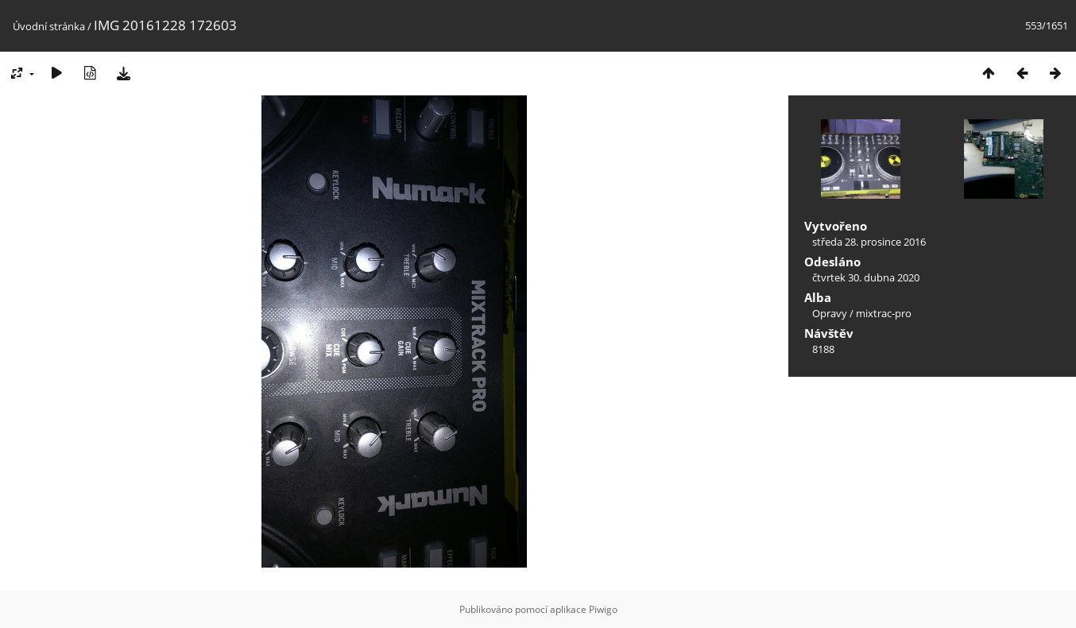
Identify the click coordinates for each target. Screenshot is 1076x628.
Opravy (829, 313)
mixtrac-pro (884, 313)
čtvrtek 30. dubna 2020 (865, 277)
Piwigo (603, 609)
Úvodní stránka (49, 26)
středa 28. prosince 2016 (869, 242)
